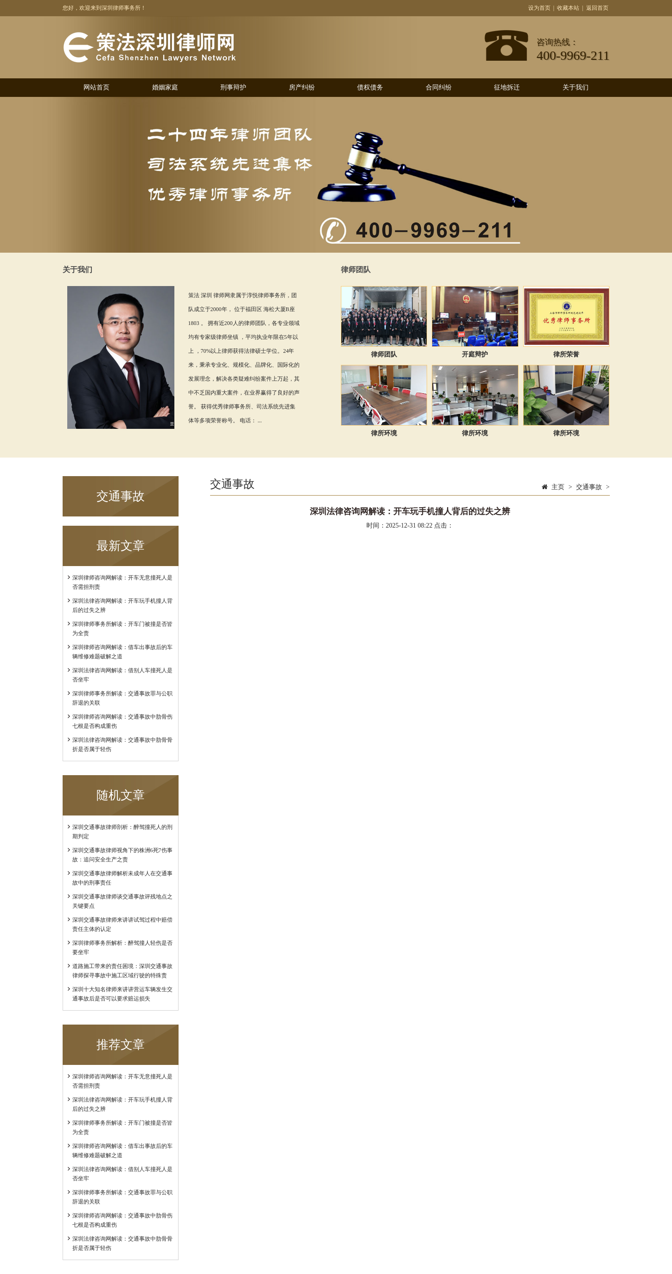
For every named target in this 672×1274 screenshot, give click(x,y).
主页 (557, 487)
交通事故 (589, 487)
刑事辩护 (233, 87)
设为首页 (539, 8)
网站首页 (96, 87)
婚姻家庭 (165, 87)
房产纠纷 (302, 87)
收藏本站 (568, 8)
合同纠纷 (439, 87)
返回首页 (597, 8)
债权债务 (370, 87)
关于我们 (576, 87)
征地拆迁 (507, 87)
